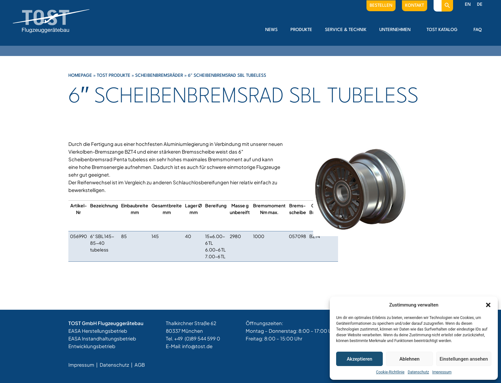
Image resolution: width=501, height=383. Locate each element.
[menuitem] (468, 5)
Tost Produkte (113, 75)
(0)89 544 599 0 (202, 338)
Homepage (80, 75)
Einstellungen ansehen (464, 359)
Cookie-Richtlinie (390, 372)
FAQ (478, 30)
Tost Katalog (444, 30)
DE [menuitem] (479, 4)
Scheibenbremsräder (159, 75)
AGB (140, 365)
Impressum (441, 372)
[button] (488, 305)
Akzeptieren (359, 359)
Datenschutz (418, 372)
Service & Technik (345, 30)
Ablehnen (409, 359)
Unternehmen (396, 30)
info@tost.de (197, 346)
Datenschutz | (117, 365)
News (271, 30)
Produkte (301, 30)
